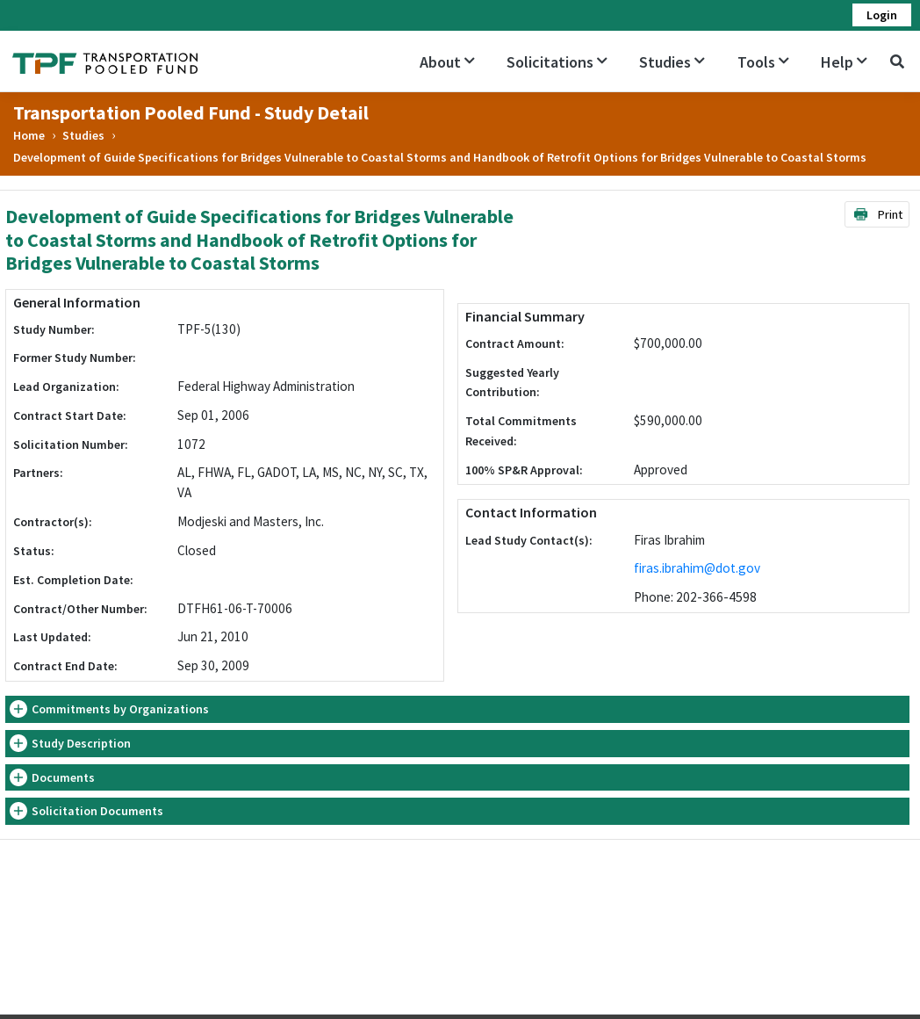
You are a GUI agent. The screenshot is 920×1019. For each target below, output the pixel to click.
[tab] (457, 709)
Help (844, 62)
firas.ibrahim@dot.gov (697, 568)
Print (877, 214)
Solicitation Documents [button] (97, 811)
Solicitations (557, 62)
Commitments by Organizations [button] (120, 709)
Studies (672, 62)
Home (29, 135)
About (447, 62)
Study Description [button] (81, 743)
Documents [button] (63, 777)
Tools (763, 62)
